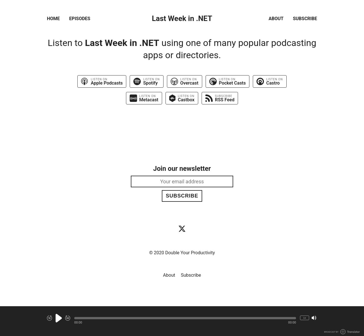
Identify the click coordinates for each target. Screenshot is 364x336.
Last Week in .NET (182, 18)
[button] (185, 318)
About (276, 18)
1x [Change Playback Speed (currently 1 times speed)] (304, 317)
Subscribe (305, 18)
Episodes (79, 18)
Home (53, 18)
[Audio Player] (182, 321)
